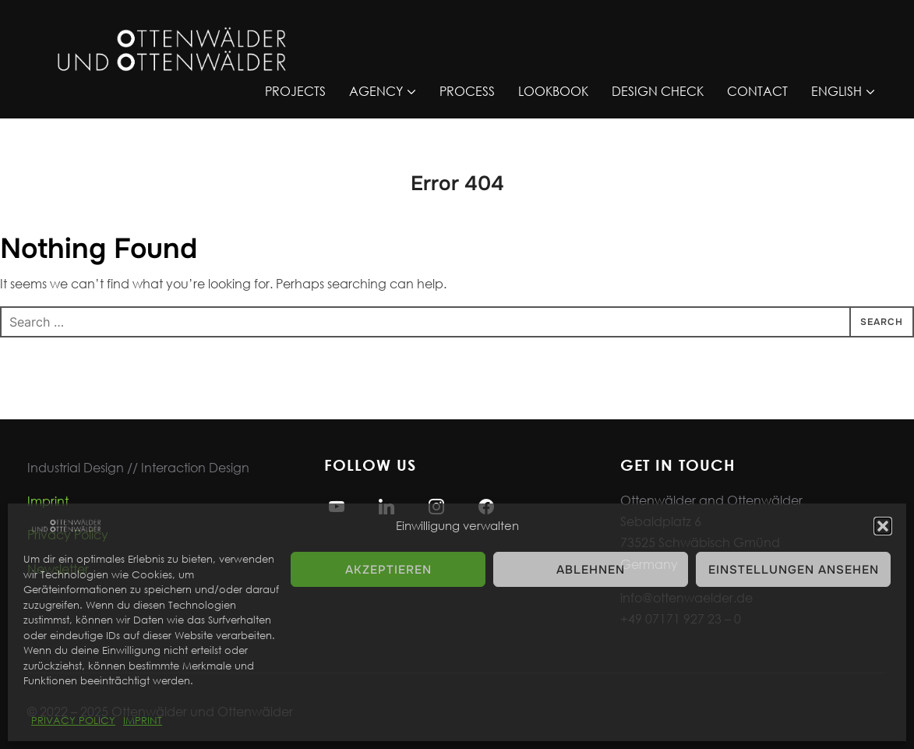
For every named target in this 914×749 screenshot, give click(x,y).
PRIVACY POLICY (73, 720)
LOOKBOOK (553, 91)
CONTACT (757, 91)
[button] (883, 526)
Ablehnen (590, 570)
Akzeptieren (388, 570)
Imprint (48, 501)
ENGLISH (836, 91)
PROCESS (467, 91)
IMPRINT (142, 720)
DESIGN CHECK (658, 91)
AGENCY (376, 91)
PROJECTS (295, 91)
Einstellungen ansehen (793, 570)
